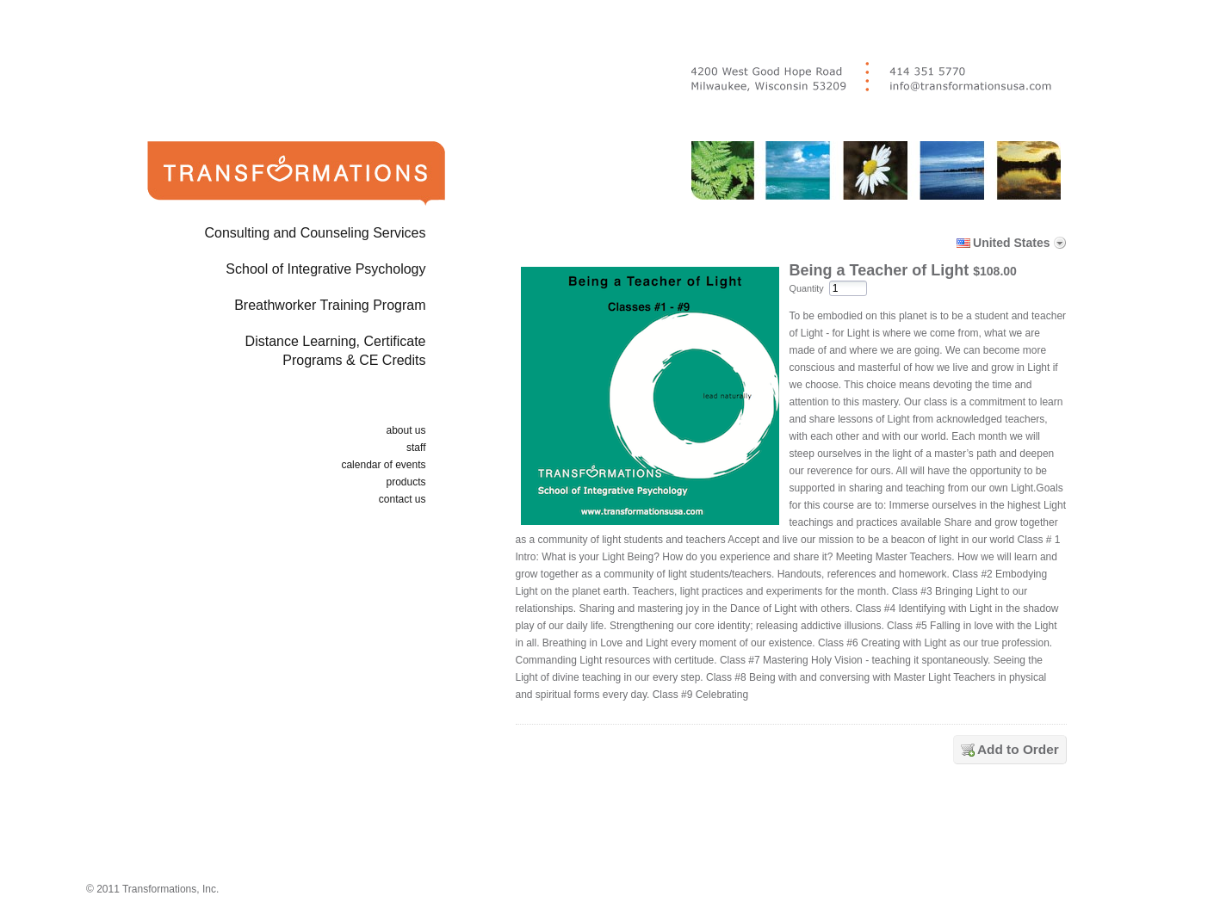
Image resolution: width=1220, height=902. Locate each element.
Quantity (807, 288)
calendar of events (383, 465)
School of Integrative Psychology (325, 269)
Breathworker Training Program (329, 305)
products (405, 482)
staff (415, 448)
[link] (794, 827)
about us (405, 430)
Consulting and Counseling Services (314, 233)
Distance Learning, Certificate (268, 354)
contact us (402, 499)
